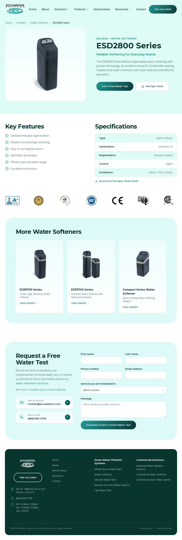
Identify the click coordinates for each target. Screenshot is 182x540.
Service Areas (102, 9)
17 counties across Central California (45, 390)
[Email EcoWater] (67, 403)
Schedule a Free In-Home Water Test (108, 426)
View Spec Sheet (152, 86)
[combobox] (123, 391)
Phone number (90, 370)
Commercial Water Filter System (153, 479)
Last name (131, 355)
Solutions (62, 9)
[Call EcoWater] (67, 418)
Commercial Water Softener (151, 474)
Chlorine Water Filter (105, 479)
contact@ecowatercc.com (44, 405)
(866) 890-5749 (37, 419)
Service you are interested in (98, 384)
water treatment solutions (32, 384)
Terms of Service (164, 528)
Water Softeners (39, 22)
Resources (57, 475)
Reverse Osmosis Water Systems (112, 485)
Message (86, 399)
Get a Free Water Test (115, 86)
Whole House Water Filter (108, 469)
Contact (141, 9)
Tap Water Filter (103, 490)
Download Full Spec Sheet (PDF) (116, 181)
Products (81, 9)
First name (87, 355)
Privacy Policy (146, 528)
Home (32, 9)
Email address (133, 370)
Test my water (162, 9)
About (45, 9)
